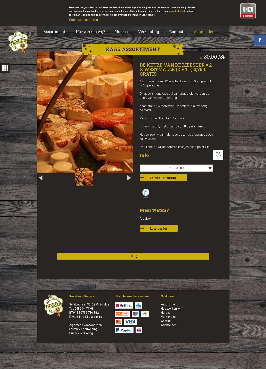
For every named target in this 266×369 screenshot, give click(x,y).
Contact (176, 31)
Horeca (121, 31)
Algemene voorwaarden (85, 325)
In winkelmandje (163, 178)
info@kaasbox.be (91, 316)
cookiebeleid (178, 11)
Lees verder (158, 228)
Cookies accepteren (83, 20)
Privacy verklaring (81, 333)
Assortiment (54, 31)
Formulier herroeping (83, 329)
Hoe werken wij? (90, 31)
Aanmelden (204, 31)
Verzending (148, 31)
